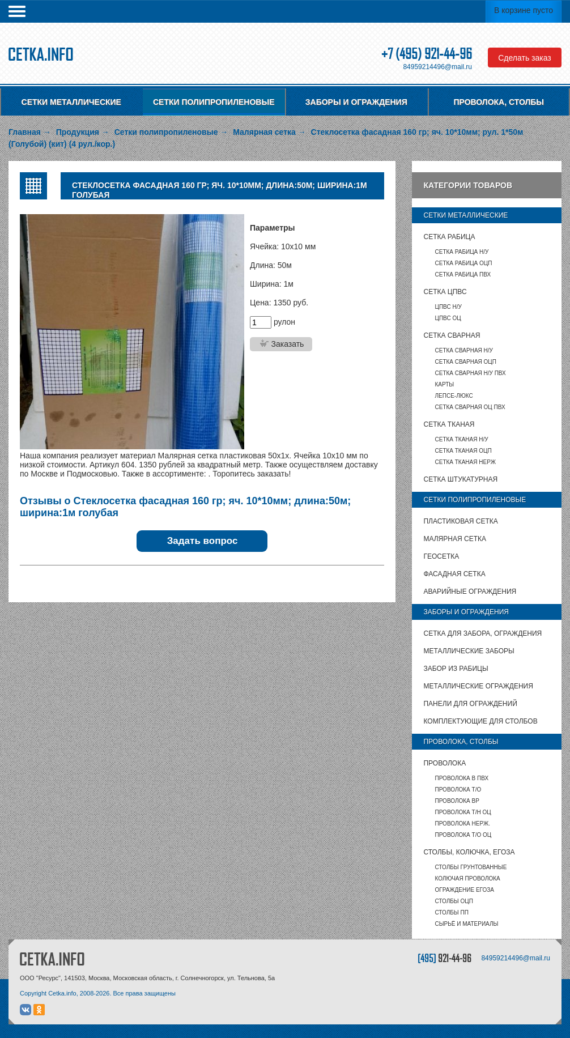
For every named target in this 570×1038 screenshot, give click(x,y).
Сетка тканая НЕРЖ (465, 462)
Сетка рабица (449, 237)
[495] (444, 957)
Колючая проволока (467, 878)
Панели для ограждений (470, 704)
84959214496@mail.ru (437, 67)
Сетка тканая (448, 424)
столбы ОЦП (454, 901)
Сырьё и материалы (466, 924)
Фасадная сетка (454, 574)
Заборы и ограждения (356, 102)
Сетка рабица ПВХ (463, 274)
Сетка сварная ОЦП (465, 362)
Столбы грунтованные (471, 867)
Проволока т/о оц (463, 835)
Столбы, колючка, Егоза (468, 852)
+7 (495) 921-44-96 (426, 53)
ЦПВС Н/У (448, 307)
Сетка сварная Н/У (463, 350)
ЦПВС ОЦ (448, 318)
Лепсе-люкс (454, 396)
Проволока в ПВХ (461, 778)
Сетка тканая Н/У (461, 439)
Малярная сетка (454, 539)
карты (444, 384)
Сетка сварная (451, 335)
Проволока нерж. (462, 823)
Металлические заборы (468, 651)
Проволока (444, 763)
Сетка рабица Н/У (461, 252)
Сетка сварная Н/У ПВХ (470, 373)
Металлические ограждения (478, 686)
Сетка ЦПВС (444, 292)
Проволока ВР (457, 801)
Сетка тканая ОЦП (463, 451)
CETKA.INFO (52, 958)
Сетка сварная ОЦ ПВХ (470, 407)
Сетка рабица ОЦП (463, 263)
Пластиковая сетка (460, 521)
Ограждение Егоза (464, 890)
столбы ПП (451, 912)
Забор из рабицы (455, 669)
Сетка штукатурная (460, 479)
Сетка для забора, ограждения (482, 633)
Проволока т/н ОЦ (463, 812)
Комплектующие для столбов (480, 721)
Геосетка (441, 556)
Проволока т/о (458, 789)
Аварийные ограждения (469, 591)
